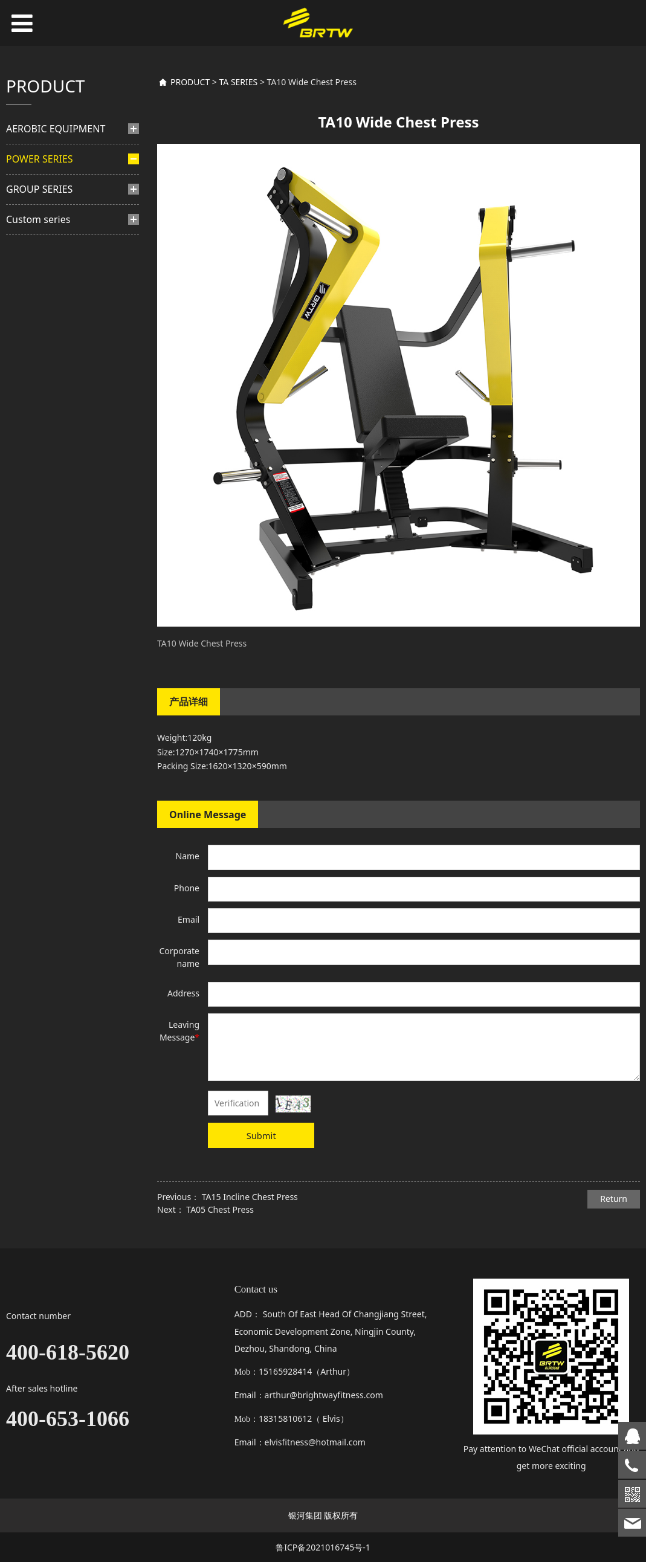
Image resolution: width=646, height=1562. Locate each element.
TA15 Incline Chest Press (250, 1196)
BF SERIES (46, 214)
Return (613, 1198)
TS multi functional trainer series (69, 441)
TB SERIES (47, 310)
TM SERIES (48, 356)
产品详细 (188, 701)
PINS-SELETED (46, 190)
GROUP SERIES (39, 478)
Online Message (207, 814)
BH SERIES (47, 233)
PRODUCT (190, 82)
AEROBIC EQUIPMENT (55, 128)
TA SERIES (52, 394)
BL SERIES (46, 413)
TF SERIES (46, 290)
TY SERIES (46, 252)
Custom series (38, 508)
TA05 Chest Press (219, 1209)
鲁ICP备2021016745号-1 (323, 1547)
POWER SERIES (39, 159)
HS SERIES (47, 271)
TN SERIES (47, 375)
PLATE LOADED (53, 332)
